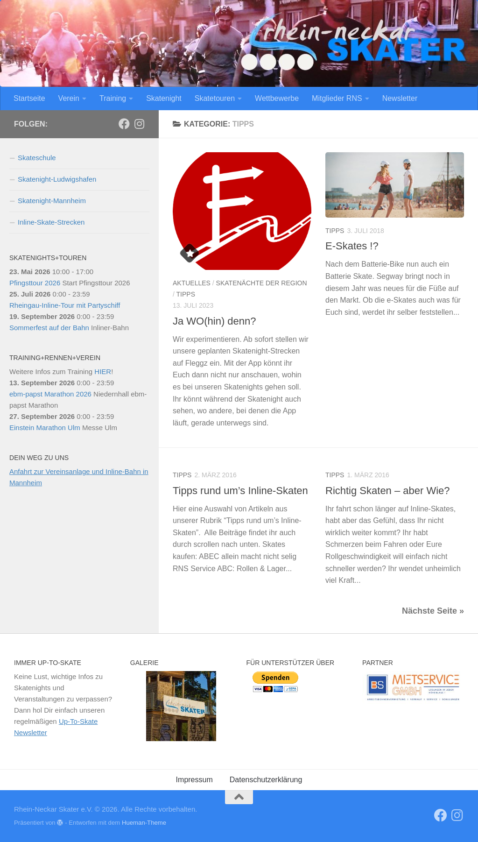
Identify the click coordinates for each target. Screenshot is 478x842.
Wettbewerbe (277, 98)
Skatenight (164, 98)
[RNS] (124, 123)
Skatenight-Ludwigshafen (57, 179)
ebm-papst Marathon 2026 (50, 394)
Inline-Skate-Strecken (51, 222)
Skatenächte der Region (261, 283)
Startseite (29, 98)
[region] (181, 706)
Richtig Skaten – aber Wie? (387, 490)
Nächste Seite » (433, 611)
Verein (68, 98)
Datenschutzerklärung (266, 780)
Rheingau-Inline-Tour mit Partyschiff (64, 305)
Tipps (185, 294)
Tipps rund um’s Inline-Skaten (240, 490)
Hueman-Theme (144, 822)
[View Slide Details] (413, 687)
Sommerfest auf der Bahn (49, 328)
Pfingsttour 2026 (34, 283)
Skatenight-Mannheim (52, 201)
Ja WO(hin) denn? (214, 321)
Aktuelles (192, 283)
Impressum (194, 780)
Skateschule (37, 158)
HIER (102, 371)
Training (112, 98)
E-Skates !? (352, 246)
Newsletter (400, 98)
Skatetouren (215, 98)
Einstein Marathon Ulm (44, 428)
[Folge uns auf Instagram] (139, 123)
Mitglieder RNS (337, 98)
